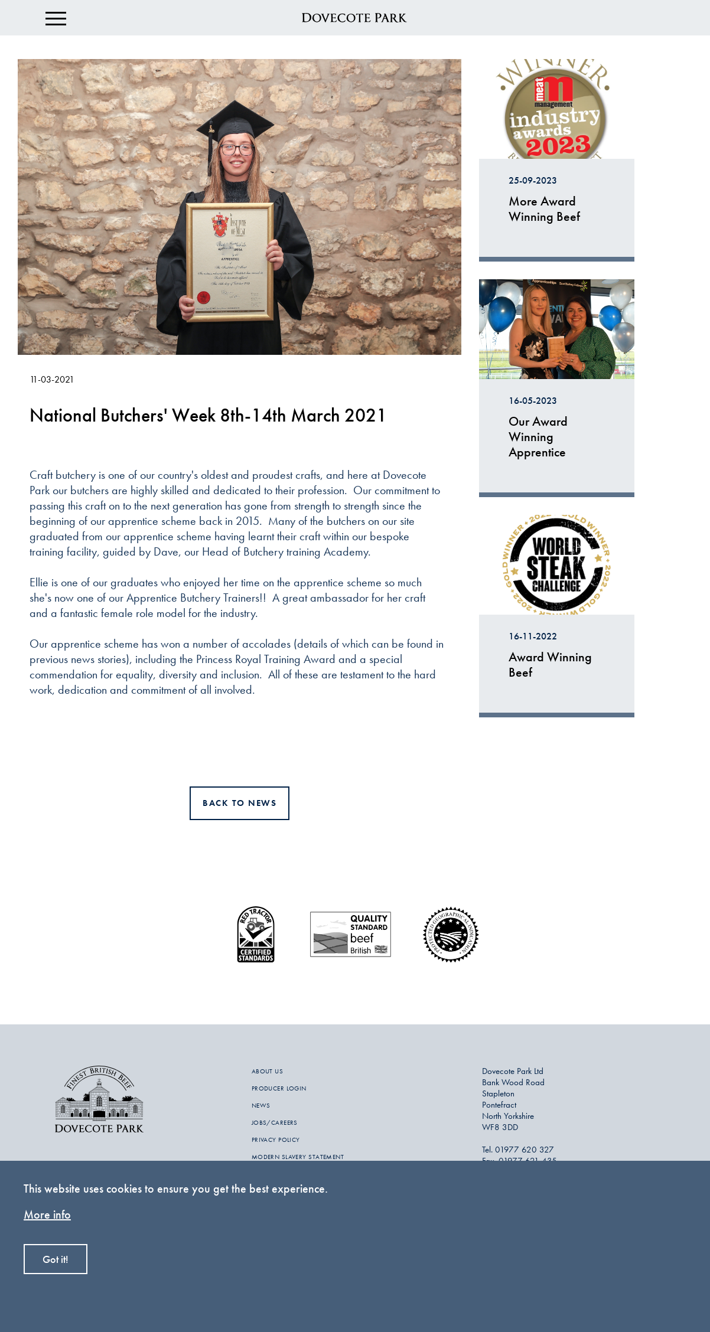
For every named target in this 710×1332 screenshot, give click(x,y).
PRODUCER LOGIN (279, 1088)
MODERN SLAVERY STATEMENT (298, 1157)
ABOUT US (268, 1071)
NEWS (261, 1105)
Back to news (239, 803)
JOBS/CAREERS (275, 1122)
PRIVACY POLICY (276, 1139)
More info (47, 1214)
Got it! (56, 1259)
